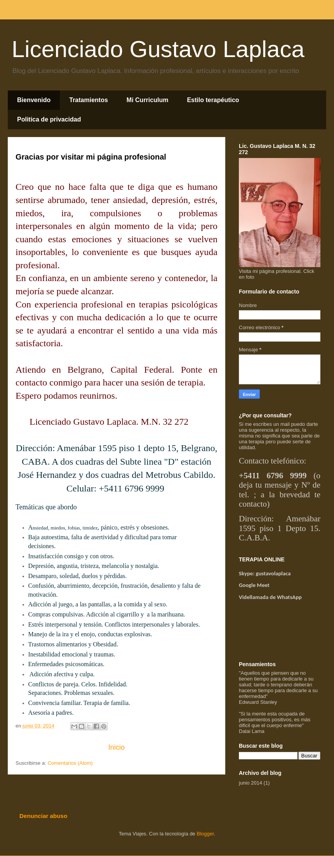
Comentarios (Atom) (69, 763)
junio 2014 (250, 783)
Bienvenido (33, 100)
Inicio (116, 747)
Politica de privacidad (49, 119)
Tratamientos (88, 100)
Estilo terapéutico (213, 100)
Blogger (205, 834)
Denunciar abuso (43, 816)
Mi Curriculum (148, 100)
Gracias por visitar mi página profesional (91, 157)
